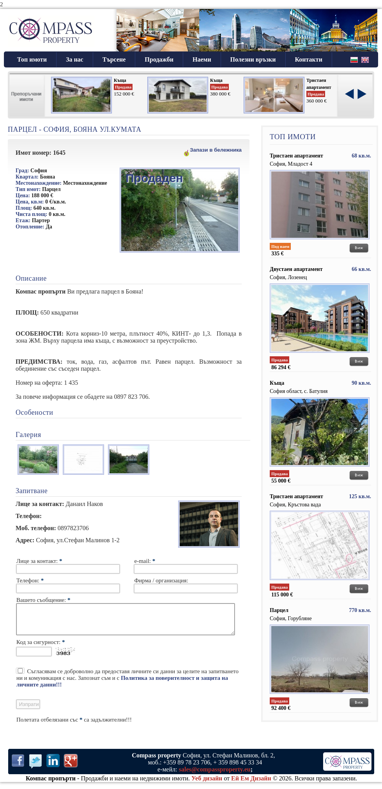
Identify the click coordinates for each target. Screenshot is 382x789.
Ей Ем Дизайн (251, 784)
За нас (74, 59)
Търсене (114, 59)
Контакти (308, 59)
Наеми (202, 59)
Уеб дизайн (206, 784)
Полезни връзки (253, 59)
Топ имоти (32, 59)
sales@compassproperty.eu (215, 775)
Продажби (159, 59)
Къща (120, 80)
